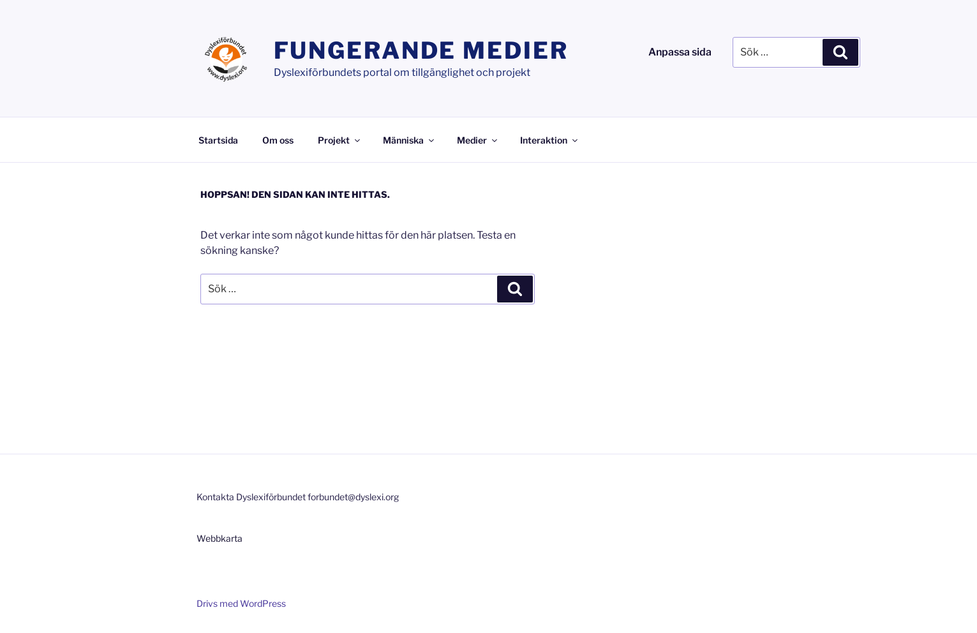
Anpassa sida (680, 52)
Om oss (278, 140)
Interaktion (549, 140)
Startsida (218, 140)
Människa (409, 140)
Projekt (340, 140)
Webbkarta (219, 538)
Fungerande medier (421, 50)
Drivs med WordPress (241, 603)
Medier (478, 140)
